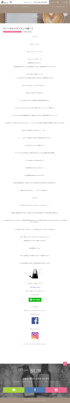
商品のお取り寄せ (60, 6)
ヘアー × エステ (35, 11)
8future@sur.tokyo (35, 287)
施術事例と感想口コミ (26, 6)
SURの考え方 (16, 6)
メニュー (35, 6)
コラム (53, 6)
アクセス (47, 6)
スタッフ (41, 6)
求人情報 (65, 2)
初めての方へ (8, 6)
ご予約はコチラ (54, 2)
